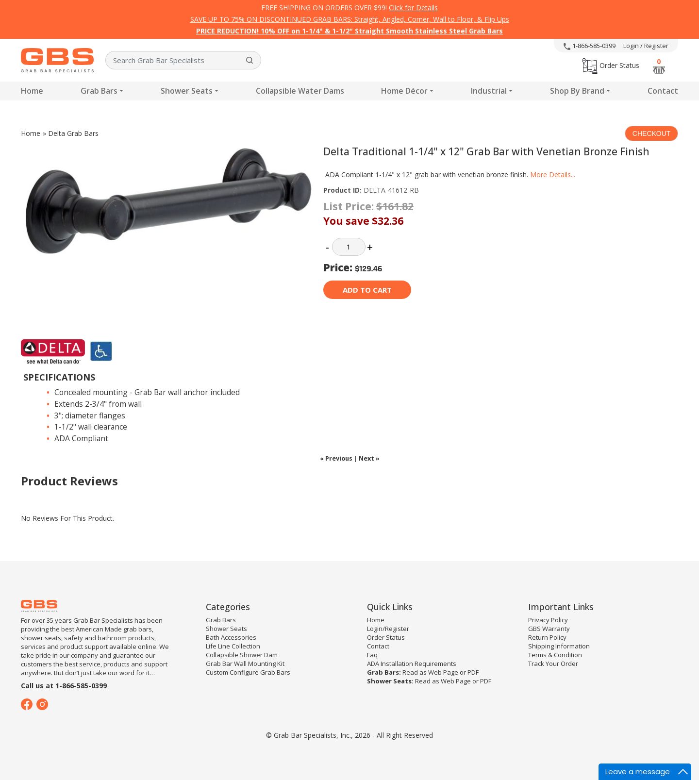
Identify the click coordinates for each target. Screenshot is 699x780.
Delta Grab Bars (73, 133)
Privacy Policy (548, 619)
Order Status (610, 65)
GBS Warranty (549, 628)
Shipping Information (559, 646)
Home (32, 90)
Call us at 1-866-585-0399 (64, 685)
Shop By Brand (577, 90)
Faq (372, 654)
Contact (663, 90)
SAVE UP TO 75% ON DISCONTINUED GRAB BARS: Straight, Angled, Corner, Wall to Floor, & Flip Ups (349, 19)
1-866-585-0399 (590, 45)
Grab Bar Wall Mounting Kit (245, 663)
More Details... (552, 174)
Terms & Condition (555, 654)
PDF (473, 672)
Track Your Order (553, 663)
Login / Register (645, 45)
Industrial (489, 90)
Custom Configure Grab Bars (248, 672)
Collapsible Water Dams (300, 90)
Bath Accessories (231, 637)
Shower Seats (187, 90)
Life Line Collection (233, 646)
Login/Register (388, 628)
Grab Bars (99, 90)
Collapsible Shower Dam (242, 654)
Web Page (443, 672)
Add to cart (367, 290)
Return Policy (547, 637)
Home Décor (404, 90)
